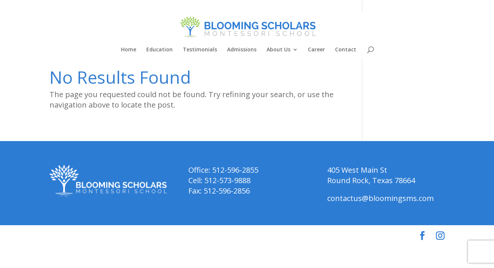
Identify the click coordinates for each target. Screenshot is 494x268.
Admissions (241, 50)
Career (316, 50)
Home (128, 50)
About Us (278, 50)
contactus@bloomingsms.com (380, 198)
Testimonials (200, 50)
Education (159, 50)
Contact (345, 50)
